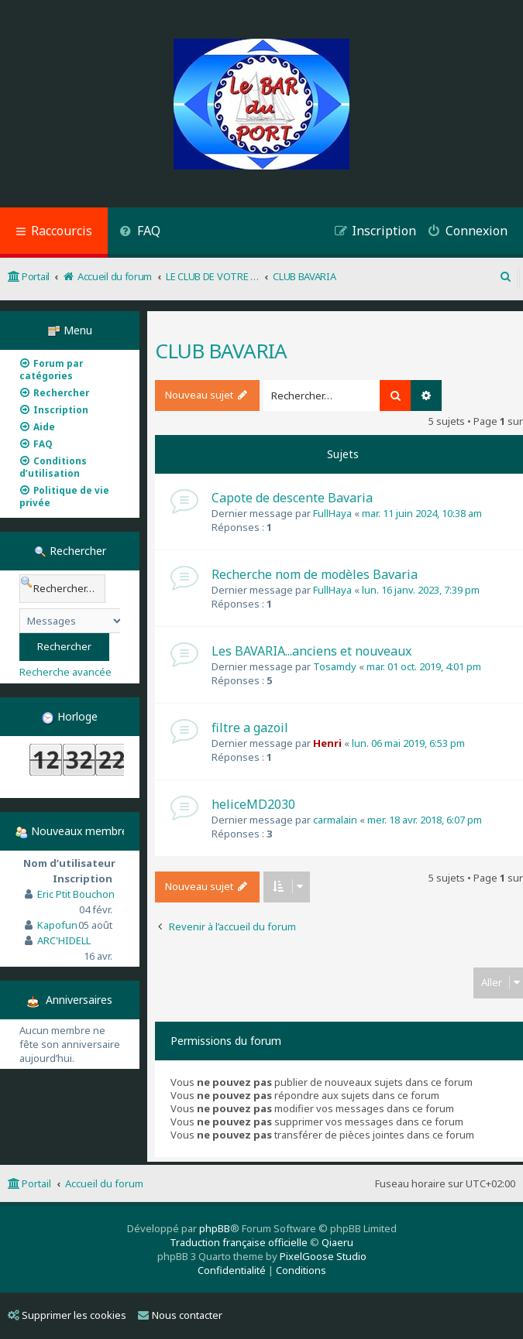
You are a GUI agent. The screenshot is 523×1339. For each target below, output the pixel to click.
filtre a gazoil (250, 727)
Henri (327, 743)
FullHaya (332, 513)
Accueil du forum (104, 1183)
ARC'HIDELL (64, 940)
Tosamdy (334, 666)
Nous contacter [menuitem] (180, 1315)
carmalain (335, 820)
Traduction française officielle (239, 1242)
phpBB (214, 1228)
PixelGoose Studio (323, 1256)
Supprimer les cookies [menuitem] (67, 1315)
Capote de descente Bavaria (292, 497)
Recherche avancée (65, 672)
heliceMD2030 (253, 804)
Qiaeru (337, 1242)
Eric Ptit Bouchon (76, 894)
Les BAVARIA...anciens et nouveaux (311, 650)
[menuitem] (140, 232)
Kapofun (57, 925)
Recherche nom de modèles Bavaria (315, 574)
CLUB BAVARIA (221, 351)
